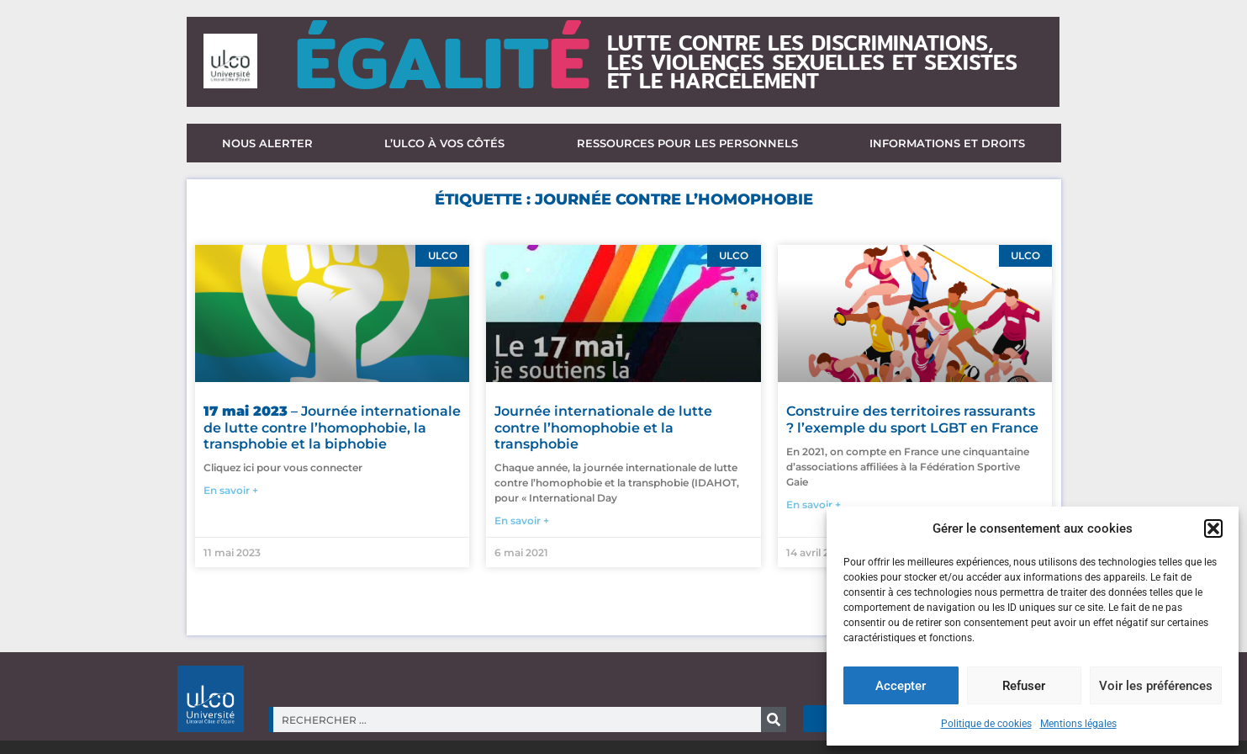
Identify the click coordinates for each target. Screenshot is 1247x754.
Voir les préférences (1156, 685)
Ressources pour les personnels (687, 143)
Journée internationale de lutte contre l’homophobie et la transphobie (603, 427)
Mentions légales (1078, 724)
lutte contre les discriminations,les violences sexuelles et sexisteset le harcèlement (812, 62)
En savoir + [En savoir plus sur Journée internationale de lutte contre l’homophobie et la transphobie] (521, 520)
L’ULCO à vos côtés (444, 143)
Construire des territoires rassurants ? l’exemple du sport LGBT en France (912, 419)
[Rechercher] (773, 719)
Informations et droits (947, 143)
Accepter (900, 685)
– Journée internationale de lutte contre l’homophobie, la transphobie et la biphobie (332, 427)
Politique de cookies (986, 724)
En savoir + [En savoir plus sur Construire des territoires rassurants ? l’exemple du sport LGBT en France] (813, 504)
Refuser (1023, 685)
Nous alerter (267, 143)
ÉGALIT (442, 61)
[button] (1213, 528)
